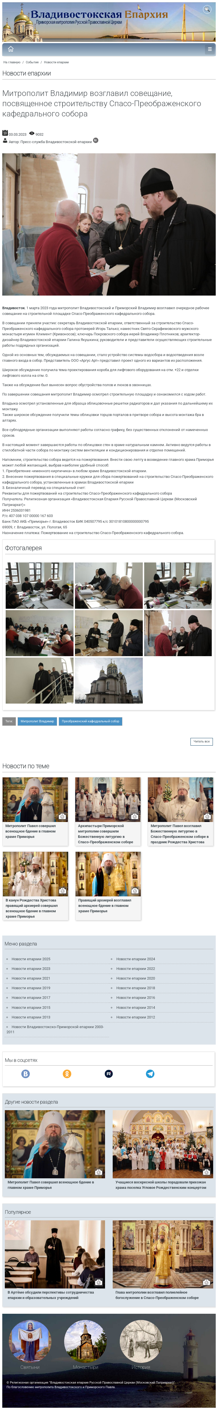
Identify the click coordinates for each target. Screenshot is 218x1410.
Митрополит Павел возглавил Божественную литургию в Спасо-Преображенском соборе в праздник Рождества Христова (180, 834)
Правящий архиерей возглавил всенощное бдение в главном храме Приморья (104, 905)
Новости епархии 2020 (135, 978)
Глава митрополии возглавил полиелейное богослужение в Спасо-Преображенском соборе (157, 1295)
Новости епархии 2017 (31, 997)
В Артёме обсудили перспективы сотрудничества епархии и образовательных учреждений (51, 1295)
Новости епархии (56, 62)
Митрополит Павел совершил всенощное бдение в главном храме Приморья (30, 831)
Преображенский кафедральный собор (90, 721)
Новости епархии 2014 (135, 1007)
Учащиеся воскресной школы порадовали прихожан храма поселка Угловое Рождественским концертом (161, 1185)
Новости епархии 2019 (31, 988)
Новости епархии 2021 (31, 978)
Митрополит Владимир (37, 721)
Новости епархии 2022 (135, 969)
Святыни (29, 1367)
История (141, 1367)
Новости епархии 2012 (135, 1017)
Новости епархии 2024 (135, 959)
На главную (11, 62)
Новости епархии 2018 (135, 988)
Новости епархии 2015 (31, 1007)
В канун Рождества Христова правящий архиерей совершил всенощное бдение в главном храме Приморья (32, 908)
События (32, 62)
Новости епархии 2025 (31, 959)
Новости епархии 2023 (31, 969)
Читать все (202, 741)
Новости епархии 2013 (31, 1017)
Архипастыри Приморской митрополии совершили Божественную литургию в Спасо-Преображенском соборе (105, 834)
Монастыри (85, 1367)
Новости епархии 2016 (135, 997)
